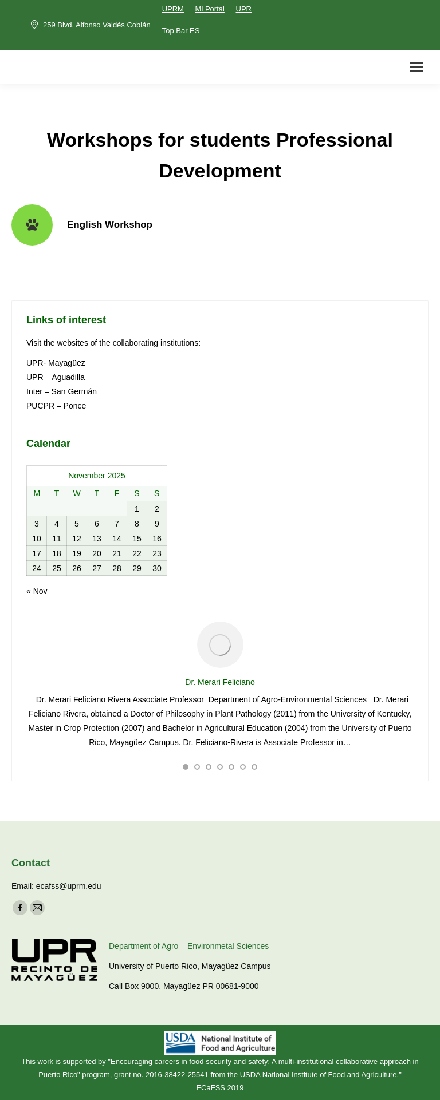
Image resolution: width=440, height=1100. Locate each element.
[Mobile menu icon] (416, 67)
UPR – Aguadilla (55, 377)
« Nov (37, 591)
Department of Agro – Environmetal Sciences (189, 946)
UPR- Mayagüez (57, 362)
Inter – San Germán (61, 391)
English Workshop (109, 224)
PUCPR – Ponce (56, 405)
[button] (185, 767)
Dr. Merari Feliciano (219, 682)
